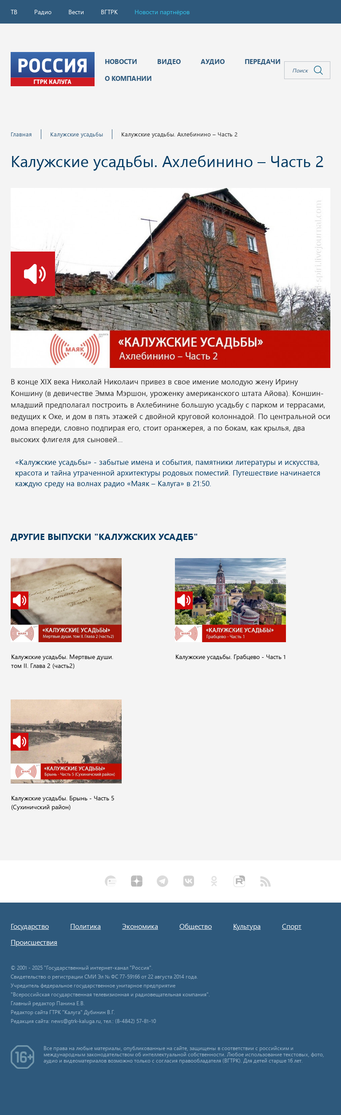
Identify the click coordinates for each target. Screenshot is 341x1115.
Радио (43, 12)
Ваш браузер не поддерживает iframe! (170, 478)
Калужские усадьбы (76, 134)
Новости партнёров (162, 12)
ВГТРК (109, 12)
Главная (21, 134)
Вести (76, 12)
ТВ (14, 12)
